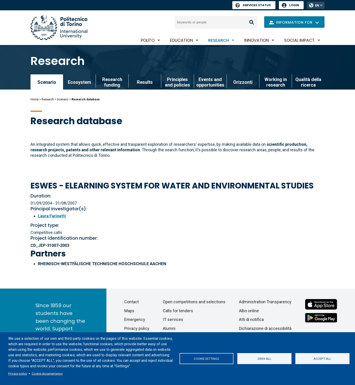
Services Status (253, 5)
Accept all (322, 358)
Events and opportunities (210, 82)
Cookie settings (206, 358)
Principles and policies (177, 82)
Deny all (264, 358)
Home (35, 99)
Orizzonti (242, 82)
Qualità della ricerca (308, 82)
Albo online (249, 310)
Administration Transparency (265, 301)
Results (145, 82)
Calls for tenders (178, 310)
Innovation (256, 40)
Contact (131, 301)
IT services (173, 319)
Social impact (299, 40)
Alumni (169, 328)
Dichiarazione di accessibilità (265, 328)
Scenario (63, 99)
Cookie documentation (47, 373)
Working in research (275, 82)
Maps (129, 310)
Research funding (112, 82)
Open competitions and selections (194, 301)
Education (181, 40)
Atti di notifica (251, 319)
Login (294, 5)
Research (218, 40)
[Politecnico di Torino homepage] (59, 27)
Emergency (134, 319)
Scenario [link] (46, 82)
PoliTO (148, 40)
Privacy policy (17, 373)
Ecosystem (79, 82)
